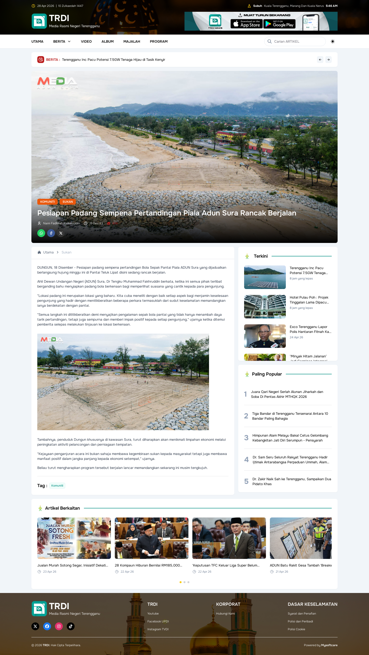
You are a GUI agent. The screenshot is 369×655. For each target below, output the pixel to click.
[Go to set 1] (181, 582)
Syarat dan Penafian (302, 614)
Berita (62, 41)
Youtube (153, 614)
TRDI (46, 645)
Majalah (131, 41)
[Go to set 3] (188, 582)
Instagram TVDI (158, 629)
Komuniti (47, 202)
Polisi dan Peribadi (300, 621)
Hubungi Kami (225, 614)
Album (108, 41)
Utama (37, 41)
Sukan (68, 202)
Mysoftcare (329, 645)
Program (159, 41)
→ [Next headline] (328, 59)
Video (86, 41)
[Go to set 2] (184, 582)
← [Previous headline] (320, 59)
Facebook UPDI (158, 621)
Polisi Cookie (296, 629)
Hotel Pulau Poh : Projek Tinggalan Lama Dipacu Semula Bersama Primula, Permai (126, 59)
